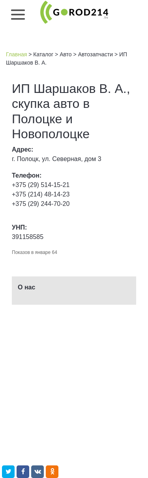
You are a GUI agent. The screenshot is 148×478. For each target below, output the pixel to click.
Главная (16, 54)
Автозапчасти (95, 54)
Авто (66, 54)
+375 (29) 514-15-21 (40, 185)
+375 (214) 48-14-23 (40, 194)
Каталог (43, 54)
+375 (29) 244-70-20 (40, 203)
